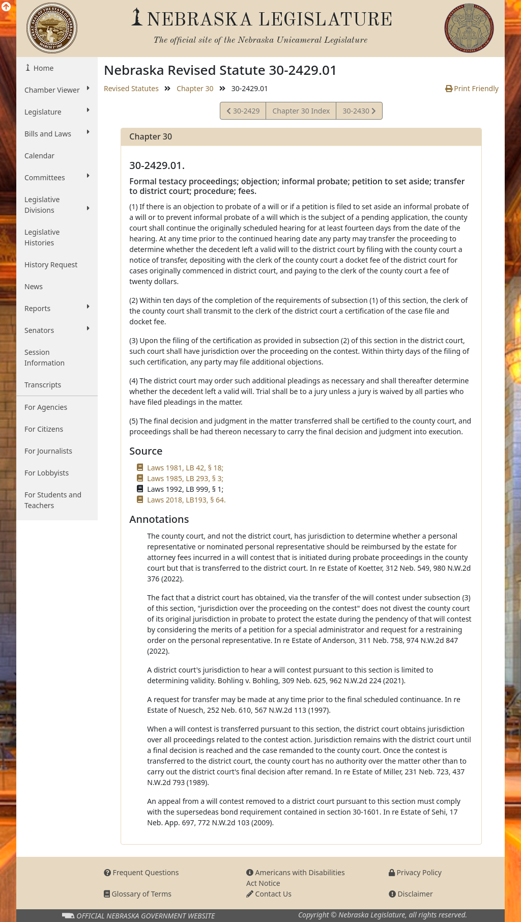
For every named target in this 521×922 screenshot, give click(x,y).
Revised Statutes (131, 88)
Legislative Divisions (57, 204)
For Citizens (43, 429)
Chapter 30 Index (301, 111)
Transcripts (42, 384)
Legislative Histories (42, 237)
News (33, 286)
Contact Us (269, 894)
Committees (57, 177)
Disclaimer (411, 894)
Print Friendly (472, 88)
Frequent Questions (141, 872)
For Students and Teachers (52, 500)
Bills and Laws (57, 133)
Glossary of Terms (137, 894)
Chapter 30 (195, 88)
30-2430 (358, 112)
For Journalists (48, 451)
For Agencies (45, 407)
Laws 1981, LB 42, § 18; (185, 467)
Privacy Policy (415, 872)
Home (42, 68)
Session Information (44, 357)
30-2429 (242, 112)
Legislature (57, 111)
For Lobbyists (46, 473)
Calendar (39, 155)
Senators (57, 330)
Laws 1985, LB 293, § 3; (185, 478)
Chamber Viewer (57, 90)
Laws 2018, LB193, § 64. (186, 500)
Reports (57, 308)
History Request (50, 264)
